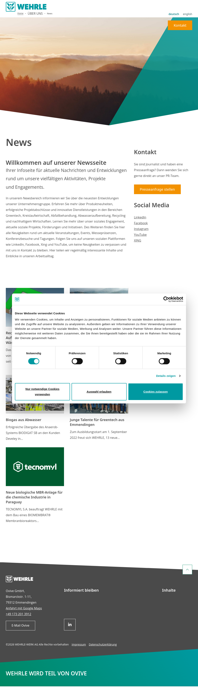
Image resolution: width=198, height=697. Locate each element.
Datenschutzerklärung (103, 655)
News (49, 24)
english (187, 4)
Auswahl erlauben (99, 391)
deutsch (174, 4)
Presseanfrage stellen (157, 200)
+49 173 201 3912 (18, 625)
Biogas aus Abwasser (23, 430)
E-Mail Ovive (20, 636)
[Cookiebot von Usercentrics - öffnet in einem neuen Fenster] (166, 299)
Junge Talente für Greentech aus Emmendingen (97, 433)
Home (20, 24)
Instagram (141, 239)
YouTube (140, 245)
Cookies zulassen (155, 391)
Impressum (79, 655)
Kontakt (180, 15)
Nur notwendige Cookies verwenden (43, 391)
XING (137, 251)
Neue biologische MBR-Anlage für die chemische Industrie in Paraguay (34, 508)
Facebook (141, 234)
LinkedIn (140, 228)
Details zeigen (166, 375)
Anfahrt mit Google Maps (24, 619)
